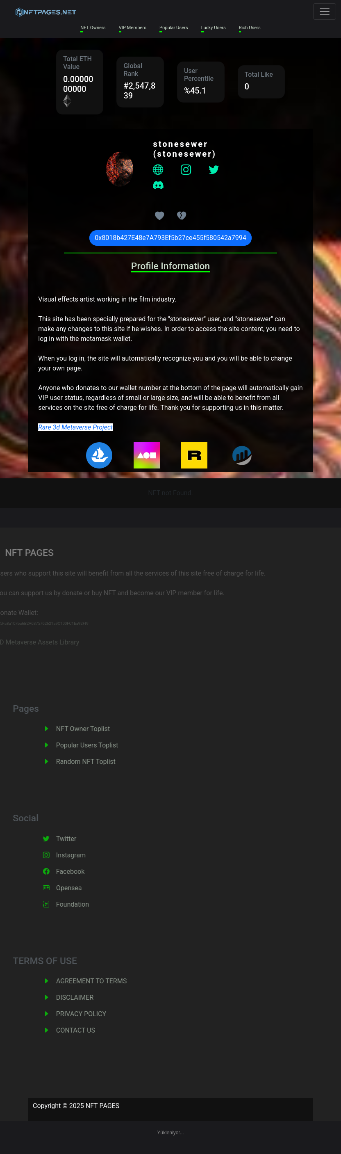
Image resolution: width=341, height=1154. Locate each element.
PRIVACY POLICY (89, 1014)
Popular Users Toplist (95, 745)
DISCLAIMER (82, 997)
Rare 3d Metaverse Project (75, 427)
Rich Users (250, 27)
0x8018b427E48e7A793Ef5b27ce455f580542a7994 (170, 238)
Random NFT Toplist (93, 762)
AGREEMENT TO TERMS (99, 981)
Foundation (80, 904)
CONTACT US (83, 1030)
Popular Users (173, 27)
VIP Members (132, 27)
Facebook (78, 871)
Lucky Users (213, 27)
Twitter (74, 839)
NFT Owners (92, 27)
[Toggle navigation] (324, 11)
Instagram (78, 855)
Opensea (77, 888)
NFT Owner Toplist (91, 729)
